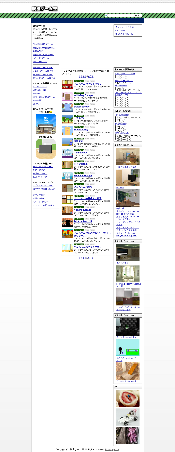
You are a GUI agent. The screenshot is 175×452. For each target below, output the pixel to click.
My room (128, 186)
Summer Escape (83, 175)
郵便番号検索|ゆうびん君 (44, 189)
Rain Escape (81, 152)
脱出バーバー (121, 85)
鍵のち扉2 (37, 100)
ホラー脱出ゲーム (41, 58)
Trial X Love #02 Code (125, 73)
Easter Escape (82, 106)
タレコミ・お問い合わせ (44, 205)
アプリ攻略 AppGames (43, 185)
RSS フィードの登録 (124, 27)
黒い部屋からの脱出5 (128, 336)
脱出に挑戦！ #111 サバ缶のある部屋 (127, 218)
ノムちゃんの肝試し (84, 187)
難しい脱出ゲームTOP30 (44, 78)
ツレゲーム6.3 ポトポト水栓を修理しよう (128, 307)
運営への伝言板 (122, 133)
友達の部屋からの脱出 (128, 165)
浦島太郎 (78, 141)
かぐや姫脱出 (81, 164)
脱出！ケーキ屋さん (124, 80)
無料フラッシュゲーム (43, 166)
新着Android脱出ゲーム (43, 54)
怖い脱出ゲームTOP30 (43, 74)
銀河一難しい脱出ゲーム (44, 97)
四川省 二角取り (40, 173)
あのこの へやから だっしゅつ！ (128, 358)
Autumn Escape (82, 210)
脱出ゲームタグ (40, 61)
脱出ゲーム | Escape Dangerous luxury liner (126, 234)
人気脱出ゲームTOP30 (43, 71)
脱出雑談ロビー (122, 124)
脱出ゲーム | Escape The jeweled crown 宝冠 (127, 212)
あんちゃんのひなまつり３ (88, 84)
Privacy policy (112, 449)
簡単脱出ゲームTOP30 (43, 67)
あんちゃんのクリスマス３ (88, 247)
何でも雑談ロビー (123, 115)
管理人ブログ (39, 195)
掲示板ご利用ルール (124, 34)
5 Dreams (37, 93)
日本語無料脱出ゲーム (43, 44)
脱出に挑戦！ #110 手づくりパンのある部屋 (127, 229)
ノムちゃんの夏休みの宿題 (88, 198)
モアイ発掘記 (39, 170)
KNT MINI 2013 (40, 86)
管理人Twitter (39, 198)
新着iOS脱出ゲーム (41, 51)
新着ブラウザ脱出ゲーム (44, 48)
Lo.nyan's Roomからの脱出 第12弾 (128, 284)
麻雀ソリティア (40, 177)
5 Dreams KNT (39, 90)
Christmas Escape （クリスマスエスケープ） (128, 93)
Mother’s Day (81, 129)
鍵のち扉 (37, 104)
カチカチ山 (79, 118)
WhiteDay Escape (83, 95)
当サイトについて (41, 202)
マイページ (120, 30)
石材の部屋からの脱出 (128, 380)
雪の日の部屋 (128, 262)
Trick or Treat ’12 (83, 221)
